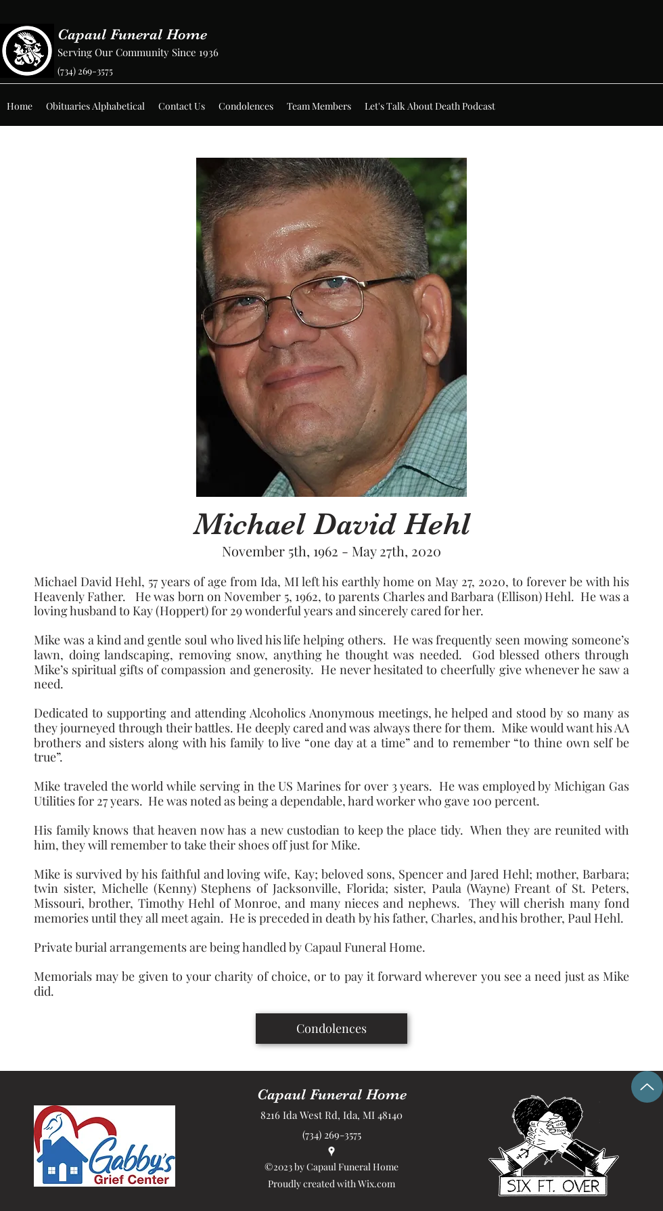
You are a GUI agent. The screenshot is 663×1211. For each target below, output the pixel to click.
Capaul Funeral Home (132, 34)
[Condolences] (331, 1028)
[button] (95, 106)
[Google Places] (331, 1151)
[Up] (647, 1087)
